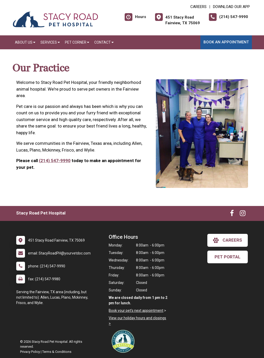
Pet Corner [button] (77, 42)
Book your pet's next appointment (136, 310)
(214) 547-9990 (55, 160)
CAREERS (198, 6)
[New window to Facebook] (231, 214)
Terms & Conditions (56, 352)
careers (227, 240)
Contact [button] (104, 42)
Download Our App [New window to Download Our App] (231, 6)
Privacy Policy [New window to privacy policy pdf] (30, 352)
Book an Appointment (226, 42)
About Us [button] (25, 42)
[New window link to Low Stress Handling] (124, 341)
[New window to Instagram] (242, 214)
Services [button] (50, 42)
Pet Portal (228, 256)
